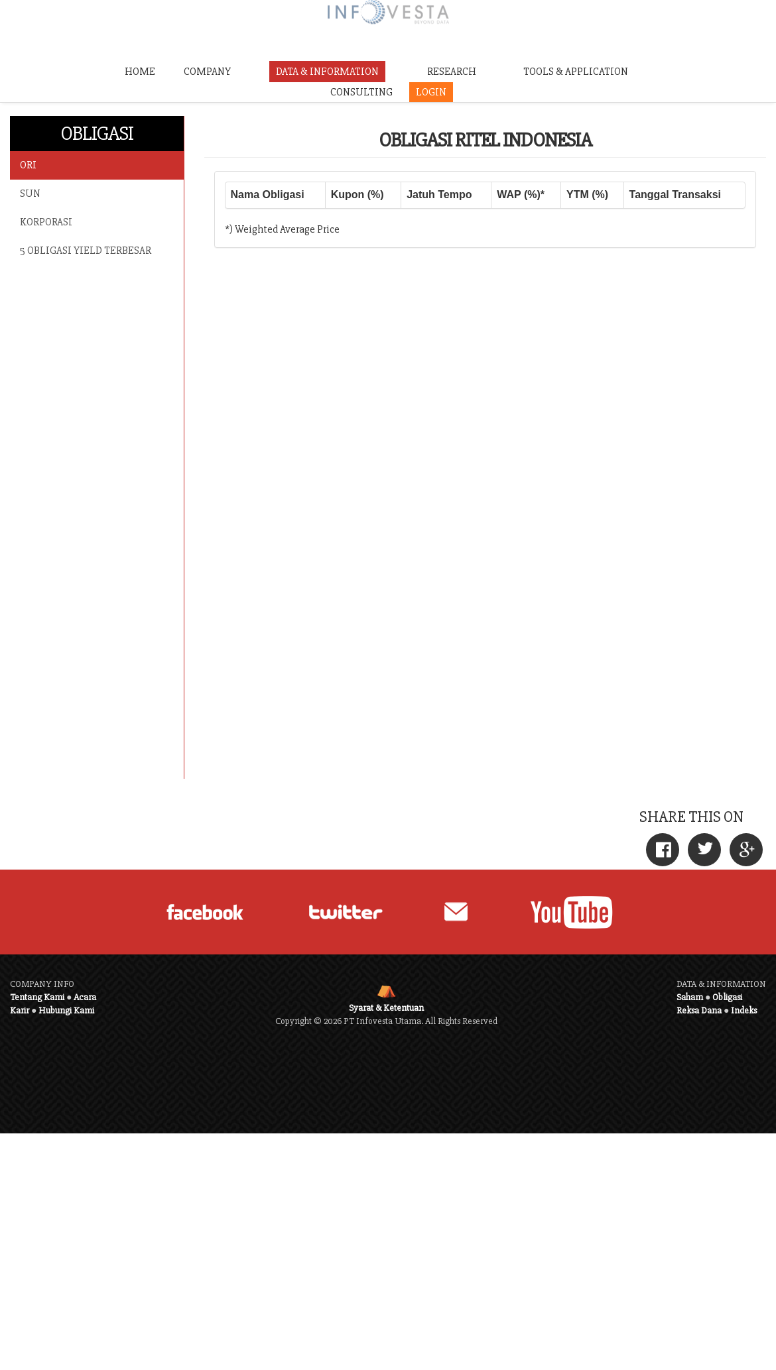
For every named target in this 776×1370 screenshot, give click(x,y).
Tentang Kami (37, 997)
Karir (19, 1010)
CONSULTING (361, 92)
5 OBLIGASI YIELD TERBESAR (85, 250)
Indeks (744, 1010)
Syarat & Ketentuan (386, 1007)
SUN (30, 193)
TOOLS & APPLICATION (575, 71)
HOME (140, 71)
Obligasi (727, 997)
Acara (85, 997)
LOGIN (431, 92)
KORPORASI (46, 222)
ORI (28, 165)
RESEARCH (451, 71)
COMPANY (207, 71)
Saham (690, 997)
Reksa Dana (699, 1010)
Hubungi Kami (66, 1010)
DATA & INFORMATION (327, 71)
